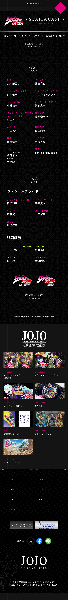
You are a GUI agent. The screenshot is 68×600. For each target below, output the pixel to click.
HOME (7, 36)
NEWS (18, 492)
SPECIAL (20, 515)
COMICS (19, 504)
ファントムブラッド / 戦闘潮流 (40, 36)
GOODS (47, 504)
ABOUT (47, 480)
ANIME (17, 36)
